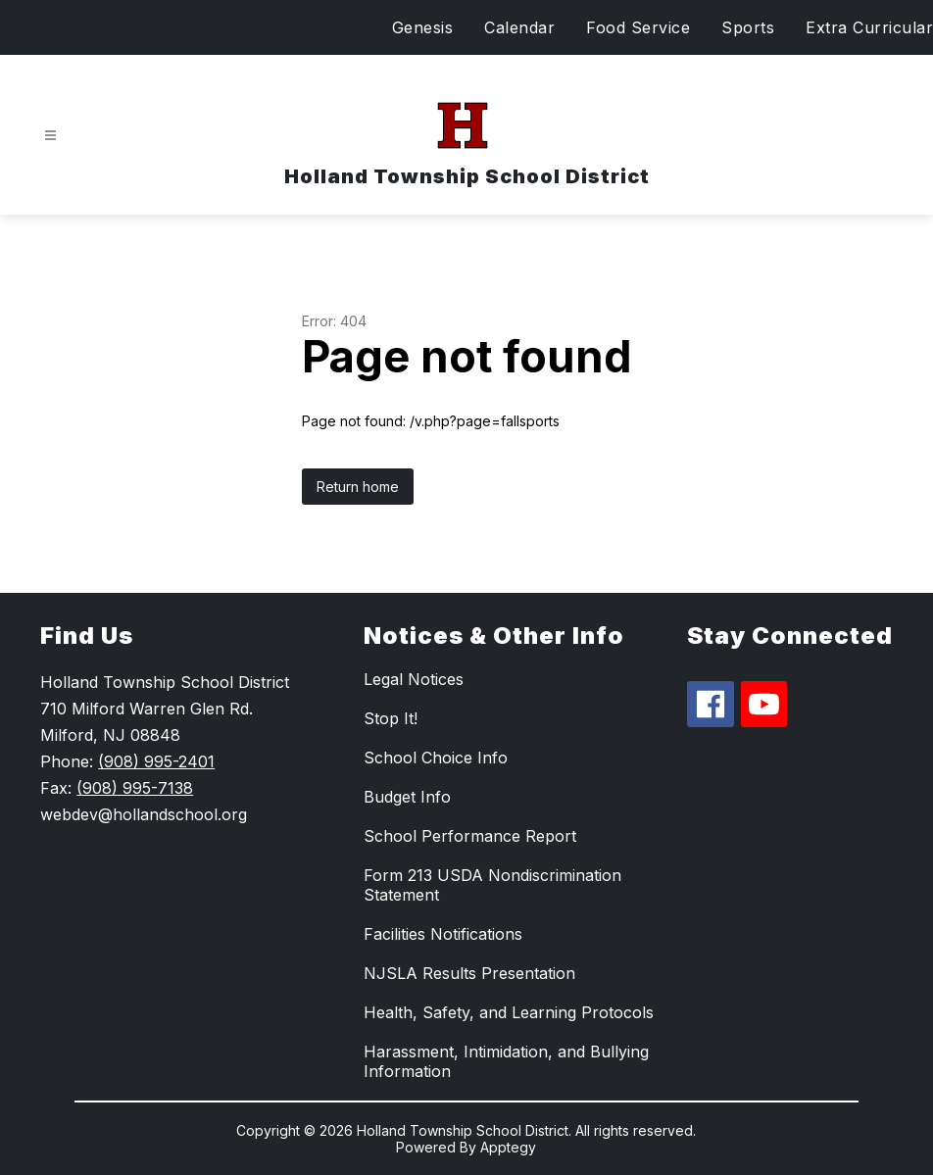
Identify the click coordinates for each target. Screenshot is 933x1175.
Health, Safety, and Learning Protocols (509, 1012)
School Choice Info (436, 757)
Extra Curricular (869, 27)
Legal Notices (414, 679)
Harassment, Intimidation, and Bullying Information (506, 1061)
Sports (747, 27)
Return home (358, 486)
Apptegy (508, 1147)
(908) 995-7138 (134, 788)
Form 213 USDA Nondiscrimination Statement (492, 885)
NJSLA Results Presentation (469, 973)
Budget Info (407, 797)
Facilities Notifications (443, 934)
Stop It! (390, 718)
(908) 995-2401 (156, 761)
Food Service (638, 27)
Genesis (423, 27)
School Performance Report (470, 836)
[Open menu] (50, 135)
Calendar (519, 27)
